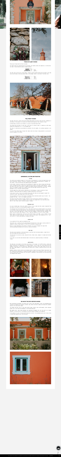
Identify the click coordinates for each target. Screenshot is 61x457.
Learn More (51, 455)
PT (47, 3)
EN (48, 3)
